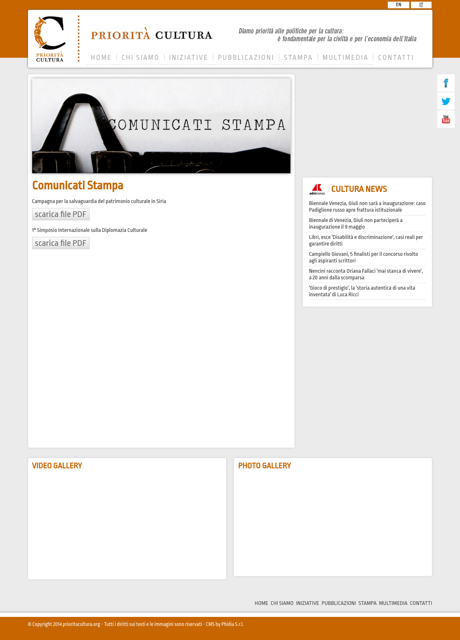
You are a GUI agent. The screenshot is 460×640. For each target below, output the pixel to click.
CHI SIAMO (140, 57)
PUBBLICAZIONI (246, 57)
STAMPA (298, 57)
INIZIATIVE (188, 57)
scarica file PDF (61, 214)
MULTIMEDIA (346, 57)
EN (398, 4)
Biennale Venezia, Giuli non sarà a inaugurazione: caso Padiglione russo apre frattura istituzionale (367, 206)
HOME (101, 57)
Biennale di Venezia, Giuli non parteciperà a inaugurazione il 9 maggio (356, 223)
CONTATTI (396, 57)
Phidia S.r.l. (233, 624)
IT (421, 4)
